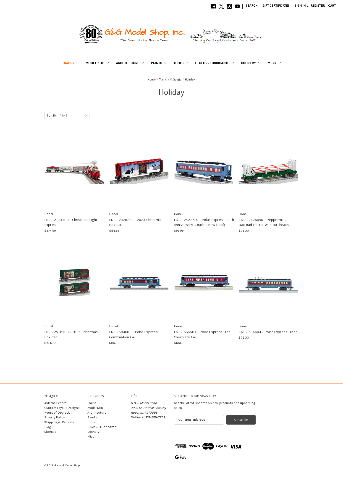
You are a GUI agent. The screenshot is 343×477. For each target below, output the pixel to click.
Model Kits (97, 63)
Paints (158, 63)
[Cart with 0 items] (332, 5)
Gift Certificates (276, 6)
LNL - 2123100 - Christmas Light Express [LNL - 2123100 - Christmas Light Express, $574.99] (70, 222)
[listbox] (74, 115)
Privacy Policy (54, 417)
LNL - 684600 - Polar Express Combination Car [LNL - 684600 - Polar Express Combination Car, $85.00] (133, 334)
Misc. (274, 63)
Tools (181, 63)
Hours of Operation (58, 413)
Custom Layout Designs (62, 408)
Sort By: (52, 115)
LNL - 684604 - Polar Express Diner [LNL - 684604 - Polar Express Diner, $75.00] (268, 331)
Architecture (130, 63)
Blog (47, 427)
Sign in (300, 6)
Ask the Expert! (55, 403)
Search (251, 6)
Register (318, 6)
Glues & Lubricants (214, 63)
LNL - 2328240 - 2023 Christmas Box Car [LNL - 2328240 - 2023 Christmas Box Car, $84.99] (136, 222)
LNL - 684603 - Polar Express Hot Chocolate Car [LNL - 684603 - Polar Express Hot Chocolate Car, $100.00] (202, 334)
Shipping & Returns (59, 422)
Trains (70, 63)
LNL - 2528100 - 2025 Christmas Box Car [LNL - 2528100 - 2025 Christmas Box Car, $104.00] (71, 334)
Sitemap (50, 432)
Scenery (250, 63)
